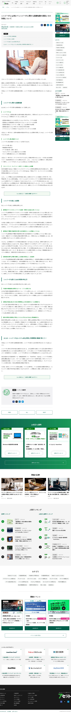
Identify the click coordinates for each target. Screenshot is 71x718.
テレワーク (49, 2)
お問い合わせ (14, 716)
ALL (12, 2)
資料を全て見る (35, 462)
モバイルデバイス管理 (28, 26)
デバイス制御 (59, 67)
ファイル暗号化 (60, 72)
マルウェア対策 (28, 2)
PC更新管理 (16, 2)
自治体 (65, 87)
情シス (45, 2)
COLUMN (2, 694)
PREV (9, 412)
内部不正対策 (34, 2)
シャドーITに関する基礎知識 (10, 36)
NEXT (44, 412)
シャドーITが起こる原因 (9, 39)
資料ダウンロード (12, 453)
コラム (7, 7)
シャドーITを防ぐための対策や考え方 (12, 41)
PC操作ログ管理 (19, 26)
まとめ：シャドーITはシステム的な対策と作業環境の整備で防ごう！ (19, 44)
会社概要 (9, 716)
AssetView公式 (3, 716)
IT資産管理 (12, 26)
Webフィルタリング (61, 52)
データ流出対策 (60, 70)
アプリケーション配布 (61, 55)
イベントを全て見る (35, 640)
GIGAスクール (59, 42)
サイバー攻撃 (22, 2)
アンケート (59, 57)
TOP (3, 7)
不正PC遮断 (59, 80)
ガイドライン (40, 2)
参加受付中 (62, 35)
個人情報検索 (59, 82)
